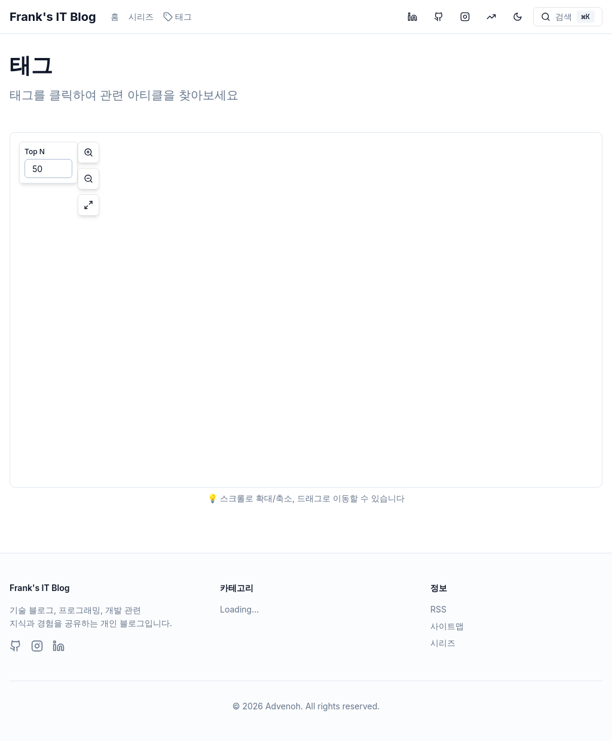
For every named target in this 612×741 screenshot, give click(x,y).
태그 (177, 16)
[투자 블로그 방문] (491, 16)
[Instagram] (37, 646)
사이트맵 (447, 626)
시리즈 (141, 16)
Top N (35, 151)
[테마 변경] (517, 16)
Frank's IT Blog (53, 17)
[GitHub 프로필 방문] (438, 16)
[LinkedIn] (59, 646)
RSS (438, 609)
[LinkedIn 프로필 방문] (412, 16)
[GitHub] (16, 646)
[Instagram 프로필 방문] (465, 16)
